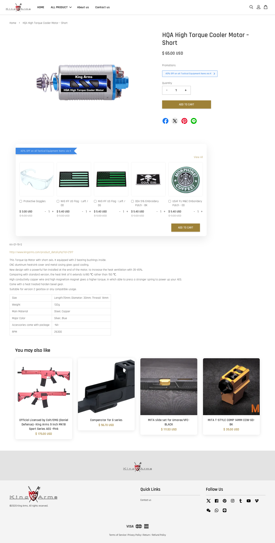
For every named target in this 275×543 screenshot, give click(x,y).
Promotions (169, 65)
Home (13, 23)
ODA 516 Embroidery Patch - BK (145, 203)
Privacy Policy (134, 535)
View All (198, 157)
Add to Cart (185, 227)
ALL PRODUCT (61, 7)
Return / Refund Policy (154, 535)
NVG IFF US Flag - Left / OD (72, 203)
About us (83, 7)
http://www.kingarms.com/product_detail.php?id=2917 (41, 252)
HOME (40, 7)
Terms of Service (117, 535)
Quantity (167, 83)
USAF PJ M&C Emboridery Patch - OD (185, 203)
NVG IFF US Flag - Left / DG (109, 203)
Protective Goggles (32, 201)
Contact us (102, 7)
